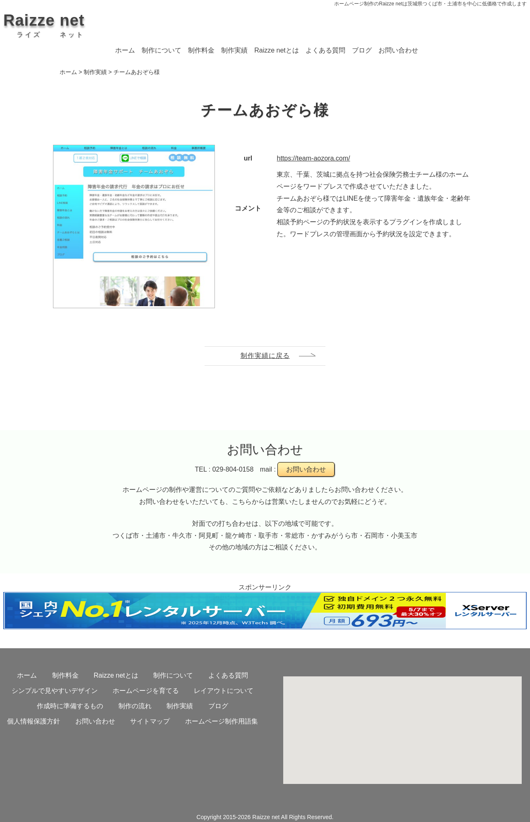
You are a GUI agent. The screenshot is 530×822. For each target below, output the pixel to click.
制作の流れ (135, 705)
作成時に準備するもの (70, 705)
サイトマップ (150, 721)
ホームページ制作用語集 (221, 721)
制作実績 (234, 50)
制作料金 (201, 50)
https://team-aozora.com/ (313, 158)
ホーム (125, 50)
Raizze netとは (276, 50)
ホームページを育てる (146, 690)
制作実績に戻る (265, 355)
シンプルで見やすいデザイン (55, 690)
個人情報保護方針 (33, 721)
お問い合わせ (398, 50)
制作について (161, 50)
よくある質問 (325, 50)
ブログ (362, 50)
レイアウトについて (223, 690)
